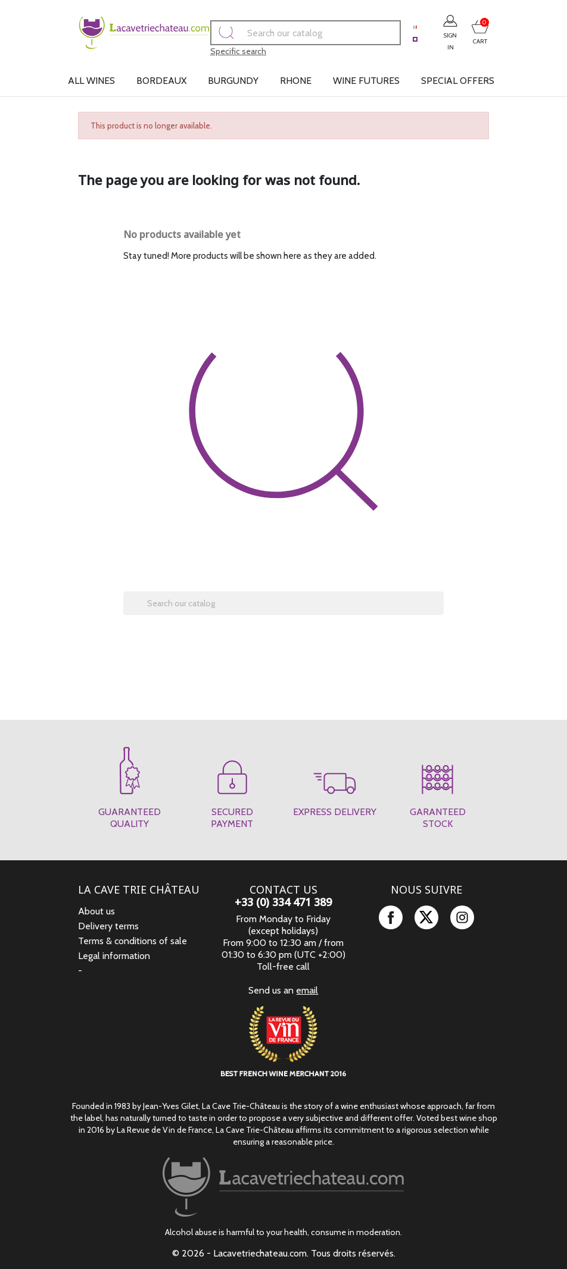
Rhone (295, 80)
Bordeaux (161, 80)
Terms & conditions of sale (132, 941)
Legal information (114, 955)
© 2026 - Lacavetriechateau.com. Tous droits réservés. (283, 1253)
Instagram (462, 917)
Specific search (213, 51)
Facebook (391, 917)
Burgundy (233, 80)
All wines (91, 80)
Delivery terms (108, 926)
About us (96, 911)
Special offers (457, 80)
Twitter (426, 917)
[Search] (280, 32)
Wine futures (366, 80)
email (307, 990)
